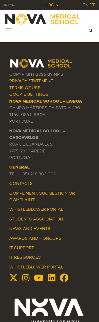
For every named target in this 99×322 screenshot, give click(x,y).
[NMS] (42, 19)
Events (42, 229)
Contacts (21, 184)
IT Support (21, 248)
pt (92, 5)
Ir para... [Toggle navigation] (11, 5)
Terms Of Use (24, 88)
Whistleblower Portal (36, 267)
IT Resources (25, 258)
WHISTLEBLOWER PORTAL (36, 210)
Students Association (36, 219)
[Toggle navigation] (9, 31)
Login (52, 5)
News (15, 229)
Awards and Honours (35, 239)
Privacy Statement (31, 81)
